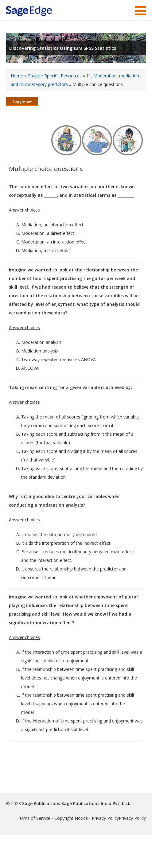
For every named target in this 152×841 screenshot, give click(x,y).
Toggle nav (22, 101)
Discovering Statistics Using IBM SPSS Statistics (62, 48)
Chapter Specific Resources (55, 76)
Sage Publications (41, 803)
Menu (140, 10)
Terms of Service (33, 818)
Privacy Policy (105, 818)
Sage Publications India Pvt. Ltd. (95, 803)
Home (17, 76)
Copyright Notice (71, 818)
